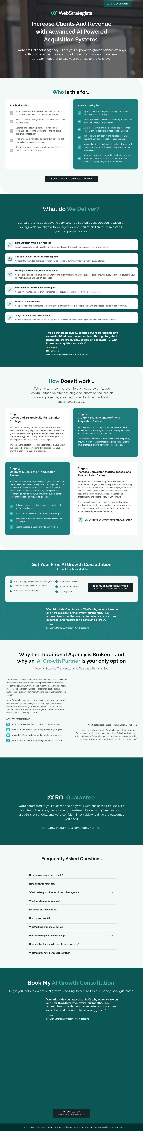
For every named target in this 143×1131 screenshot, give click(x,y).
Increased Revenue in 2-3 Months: (33, 242)
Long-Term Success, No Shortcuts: (33, 315)
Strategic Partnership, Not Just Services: (37, 270)
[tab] (71, 875)
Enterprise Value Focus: (27, 301)
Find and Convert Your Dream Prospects (36, 256)
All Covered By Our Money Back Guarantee (108, 519)
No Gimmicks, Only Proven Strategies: (35, 287)
